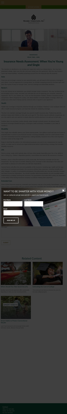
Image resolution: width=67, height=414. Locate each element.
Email (5, 209)
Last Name (27, 200)
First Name (7, 200)
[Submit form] (10, 220)
